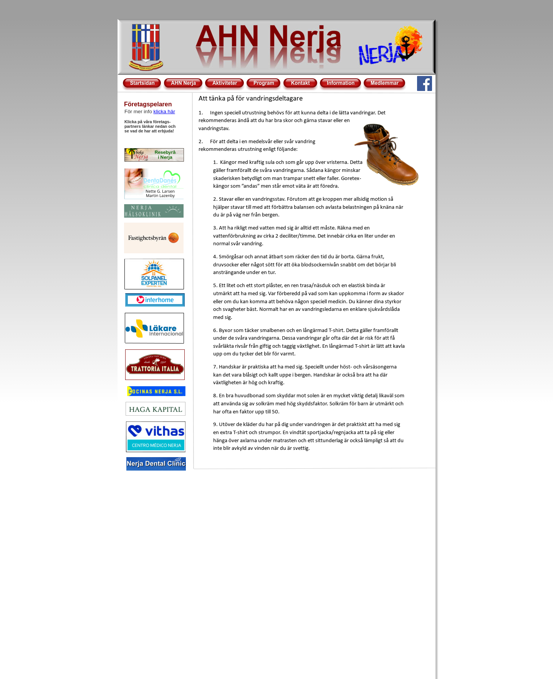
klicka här (164, 111)
